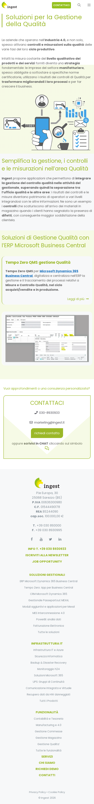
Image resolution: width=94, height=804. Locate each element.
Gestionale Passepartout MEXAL (48, 600)
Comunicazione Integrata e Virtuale (48, 688)
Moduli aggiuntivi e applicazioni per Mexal (49, 606)
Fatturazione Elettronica (48, 626)
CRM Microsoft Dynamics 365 (48, 594)
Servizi (47, 756)
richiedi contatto (47, 433)
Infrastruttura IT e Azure (48, 650)
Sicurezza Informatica (48, 656)
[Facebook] (31, 539)
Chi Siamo (47, 763)
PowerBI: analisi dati (48, 619)
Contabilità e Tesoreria (48, 718)
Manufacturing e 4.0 (48, 725)
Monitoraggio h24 (48, 669)
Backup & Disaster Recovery (49, 662)
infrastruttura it (47, 643)
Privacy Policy (37, 792)
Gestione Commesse (48, 731)
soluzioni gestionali (47, 575)
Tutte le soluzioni (48, 632)
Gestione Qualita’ (48, 744)
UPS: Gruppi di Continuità (48, 682)
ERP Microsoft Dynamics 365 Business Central (48, 581)
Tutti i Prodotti (48, 701)
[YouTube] (41, 539)
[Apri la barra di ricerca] (79, 5)
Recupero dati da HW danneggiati (48, 694)
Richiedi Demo (47, 769)
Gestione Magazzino (49, 738)
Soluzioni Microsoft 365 (48, 675)
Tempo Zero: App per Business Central (48, 587)
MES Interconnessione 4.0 (48, 613)
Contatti (47, 775)
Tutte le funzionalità (48, 750)
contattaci (61, 5)
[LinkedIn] (59, 539)
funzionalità (47, 712)
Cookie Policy (56, 792)
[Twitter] (50, 539)
